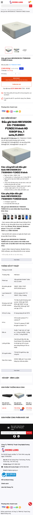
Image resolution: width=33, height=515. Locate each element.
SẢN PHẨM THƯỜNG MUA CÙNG (13, 387)
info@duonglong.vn (12, 470)
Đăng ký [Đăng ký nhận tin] (29, 432)
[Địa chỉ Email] (16, 432)
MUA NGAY (16, 79)
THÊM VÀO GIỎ (16, 84)
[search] (30, 5)
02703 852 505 (24, 467)
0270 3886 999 (16, 88)
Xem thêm (16, 259)
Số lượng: (4, 73)
